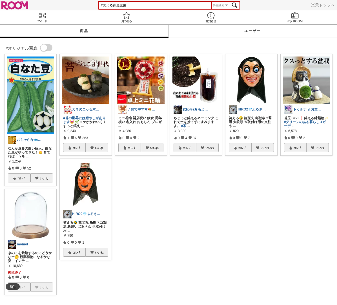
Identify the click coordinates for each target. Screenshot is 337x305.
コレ (21, 178)
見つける (126, 17)
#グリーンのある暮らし (302, 122)
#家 (184, 126)
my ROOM (295, 17)
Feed (42, 17)
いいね (44, 178)
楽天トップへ (323, 5)
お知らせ (210, 17)
